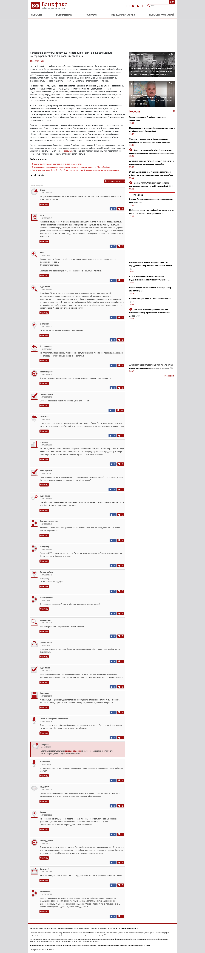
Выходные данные (37, 945)
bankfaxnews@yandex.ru (129, 928)
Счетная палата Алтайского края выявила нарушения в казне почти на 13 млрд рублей (71, 167)
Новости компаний (161, 14)
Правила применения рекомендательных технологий (117, 945)
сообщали (68, 151)
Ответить (44, 204)
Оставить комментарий (115, 181)
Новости (36, 14)
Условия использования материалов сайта (60, 945)
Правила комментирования (86, 945)
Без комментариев (123, 14)
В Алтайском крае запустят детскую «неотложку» (150, 298)
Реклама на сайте (143, 945)
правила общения (73, 751)
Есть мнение (64, 14)
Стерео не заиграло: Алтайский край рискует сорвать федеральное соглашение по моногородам (75, 170)
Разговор (91, 14)
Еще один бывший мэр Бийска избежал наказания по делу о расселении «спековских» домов (149, 312)
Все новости (169, 376)
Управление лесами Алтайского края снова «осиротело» (57, 164)
